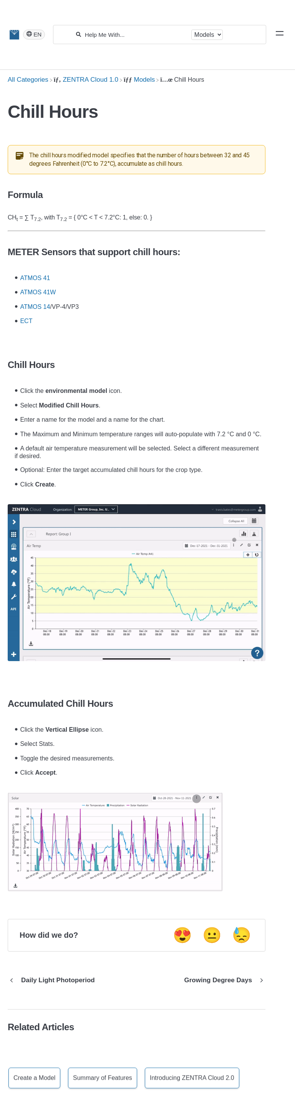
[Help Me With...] (136, 34)
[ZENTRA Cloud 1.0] (86, 79)
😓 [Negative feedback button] (241, 935)
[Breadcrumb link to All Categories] (28, 79)
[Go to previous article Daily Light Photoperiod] (54, 980)
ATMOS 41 (35, 278)
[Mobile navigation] (279, 34)
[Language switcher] (34, 35)
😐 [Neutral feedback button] (212, 935)
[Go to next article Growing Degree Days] (222, 980)
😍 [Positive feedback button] (182, 935)
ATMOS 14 (35, 307)
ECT (26, 321)
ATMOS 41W (38, 292)
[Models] (139, 79)
